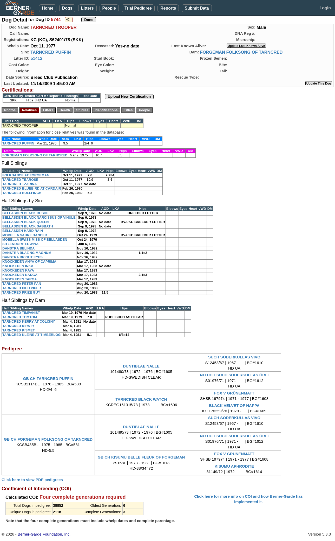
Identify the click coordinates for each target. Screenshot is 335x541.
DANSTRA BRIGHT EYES (22, 257)
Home (47, 8)
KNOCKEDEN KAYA (18, 270)
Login (325, 8)
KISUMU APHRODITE (234, 466)
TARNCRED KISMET (18, 330)
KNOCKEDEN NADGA (19, 275)
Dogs (67, 8)
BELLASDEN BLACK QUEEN (25, 222)
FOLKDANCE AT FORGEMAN (25, 175)
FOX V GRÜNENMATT (234, 393)
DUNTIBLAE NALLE (141, 366)
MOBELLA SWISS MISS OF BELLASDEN (34, 239)
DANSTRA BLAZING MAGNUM (26, 253)
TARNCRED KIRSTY (18, 326)
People (109, 8)
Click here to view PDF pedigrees (32, 479)
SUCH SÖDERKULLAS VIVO (234, 357)
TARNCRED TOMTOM (19, 317)
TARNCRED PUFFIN (50, 52)
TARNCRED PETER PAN (21, 284)
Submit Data (197, 8)
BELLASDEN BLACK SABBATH (27, 226)
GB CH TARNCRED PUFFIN (48, 378)
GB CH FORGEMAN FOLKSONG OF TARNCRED (48, 439)
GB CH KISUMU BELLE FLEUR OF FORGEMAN (141, 457)
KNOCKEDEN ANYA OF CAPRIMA (29, 261)
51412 (36, 58)
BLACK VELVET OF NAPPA (234, 405)
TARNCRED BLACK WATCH (141, 399)
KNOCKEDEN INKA (17, 266)
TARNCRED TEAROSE (20, 180)
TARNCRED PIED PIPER (21, 288)
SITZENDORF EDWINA (20, 244)
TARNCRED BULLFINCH (21, 193)
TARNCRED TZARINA (19, 184)
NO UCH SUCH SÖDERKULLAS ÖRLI (234, 375)
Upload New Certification (129, 96)
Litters (87, 8)
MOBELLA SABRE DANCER (24, 235)
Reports (168, 8)
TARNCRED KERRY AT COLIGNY (28, 321)
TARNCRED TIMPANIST (21, 313)
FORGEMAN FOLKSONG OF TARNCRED (241, 52)
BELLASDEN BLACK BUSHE (25, 213)
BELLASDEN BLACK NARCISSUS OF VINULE (39, 217)
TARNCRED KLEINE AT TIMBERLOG (31, 335)
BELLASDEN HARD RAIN (22, 231)
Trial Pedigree (138, 8)
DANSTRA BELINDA (18, 248)
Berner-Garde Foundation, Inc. (44, 534)
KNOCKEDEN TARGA (19, 279)
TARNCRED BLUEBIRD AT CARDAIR (31, 188)
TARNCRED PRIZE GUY (21, 292)
